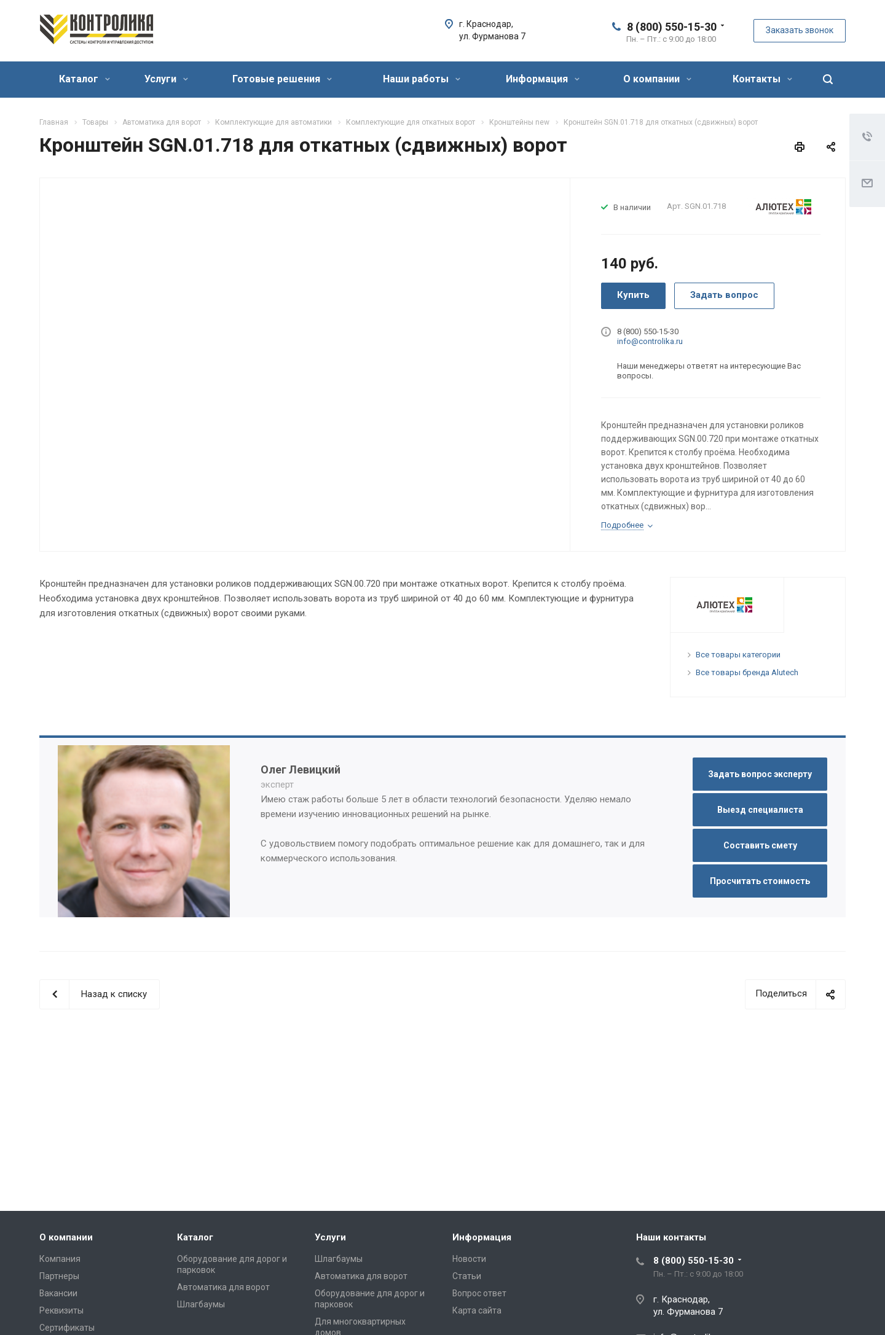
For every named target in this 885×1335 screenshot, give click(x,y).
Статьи (466, 1276)
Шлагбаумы (201, 1304)
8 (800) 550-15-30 (672, 26)
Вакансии (58, 1293)
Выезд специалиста (760, 810)
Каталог (84, 79)
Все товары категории (738, 654)
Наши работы (421, 79)
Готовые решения (282, 79)
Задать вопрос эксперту (760, 774)
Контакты (762, 79)
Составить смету (760, 845)
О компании (657, 79)
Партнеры (59, 1276)
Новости (469, 1259)
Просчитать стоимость (760, 881)
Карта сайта (477, 1310)
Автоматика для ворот (223, 1287)
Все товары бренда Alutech (747, 672)
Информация (543, 79)
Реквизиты (61, 1310)
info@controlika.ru (650, 341)
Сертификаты (67, 1328)
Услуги (166, 79)
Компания (60, 1259)
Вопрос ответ (479, 1293)
